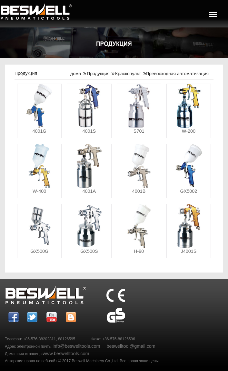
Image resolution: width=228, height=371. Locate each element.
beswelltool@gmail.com (130, 346)
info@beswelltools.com (76, 346)
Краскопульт (128, 73)
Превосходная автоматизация (177, 73)
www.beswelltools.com (66, 353)
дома (75, 73)
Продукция (98, 73)
